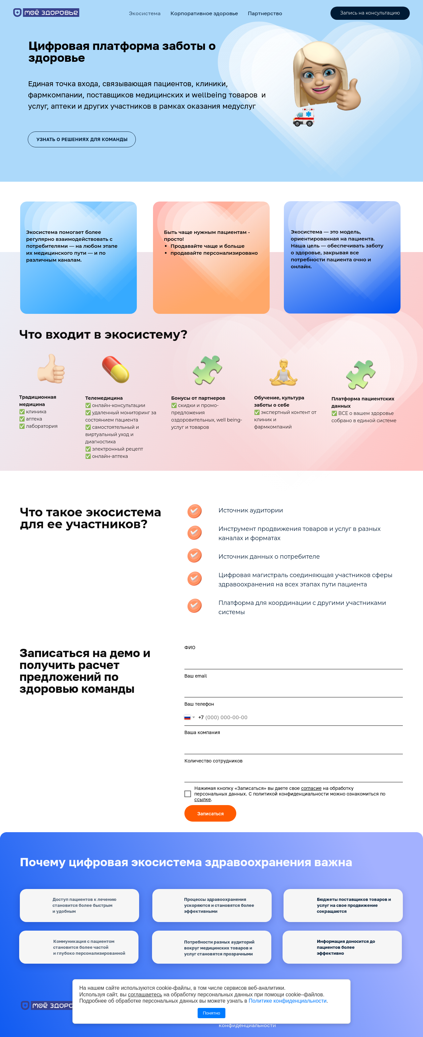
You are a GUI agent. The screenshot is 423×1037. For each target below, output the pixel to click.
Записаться (210, 813)
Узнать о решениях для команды (82, 139)
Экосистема (145, 13)
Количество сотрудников (213, 760)
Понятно (211, 1013)
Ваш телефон (199, 704)
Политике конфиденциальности (288, 1001)
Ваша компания (202, 732)
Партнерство (265, 13)
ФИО (189, 647)
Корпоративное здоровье (204, 13)
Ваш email (195, 676)
